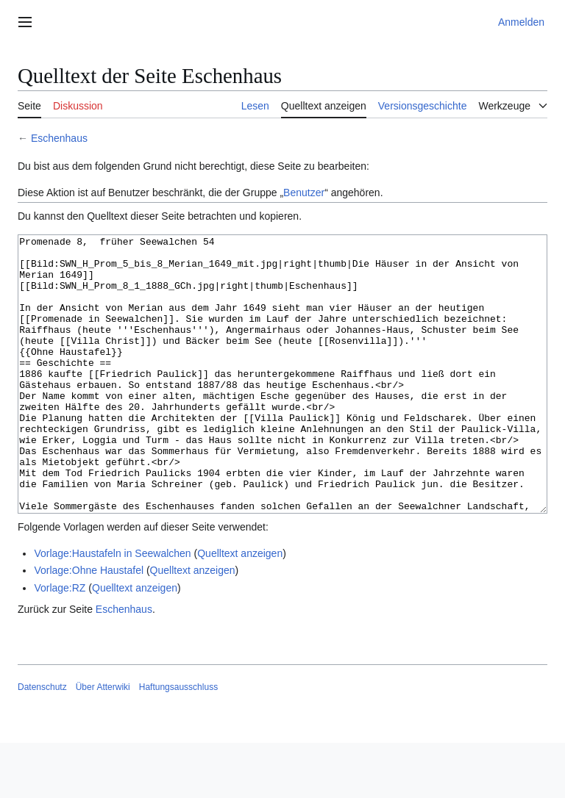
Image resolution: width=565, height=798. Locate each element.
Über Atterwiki (103, 742)
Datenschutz (42, 742)
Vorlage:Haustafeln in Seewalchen (112, 608)
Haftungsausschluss (178, 742)
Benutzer (303, 192)
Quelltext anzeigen (239, 608)
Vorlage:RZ (59, 643)
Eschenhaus (59, 138)
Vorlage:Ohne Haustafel (88, 625)
